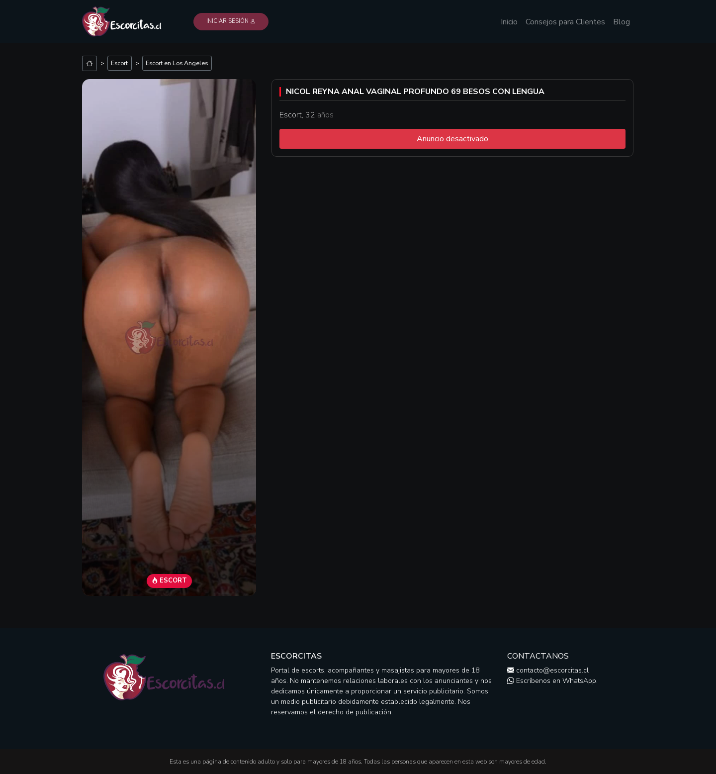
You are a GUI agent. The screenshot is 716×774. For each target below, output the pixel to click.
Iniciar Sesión (231, 21)
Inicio (509, 21)
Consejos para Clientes (565, 21)
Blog (621, 21)
